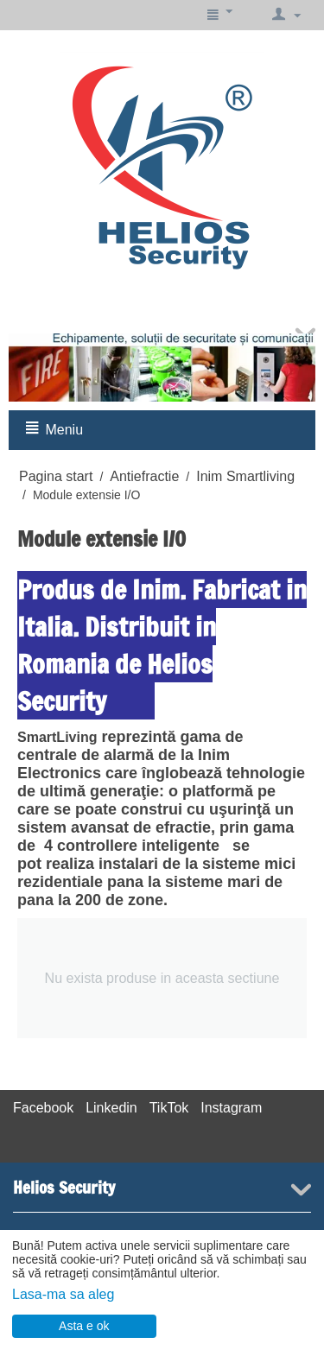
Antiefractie (144, 476)
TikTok (169, 1107)
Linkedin (111, 1107)
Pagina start (55, 476)
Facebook (43, 1107)
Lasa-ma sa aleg (63, 1294)
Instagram (231, 1107)
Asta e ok (84, 1326)
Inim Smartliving (245, 476)
